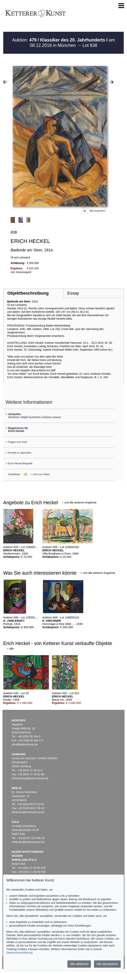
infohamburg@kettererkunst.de (30, 778)
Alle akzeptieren (107, 964)
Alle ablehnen (79, 964)
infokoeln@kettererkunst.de (28, 842)
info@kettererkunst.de (25, 744)
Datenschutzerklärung (19, 952)
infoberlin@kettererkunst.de (28, 812)
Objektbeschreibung (28, 293)
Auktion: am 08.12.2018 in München (63, 42)
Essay (73, 293)
